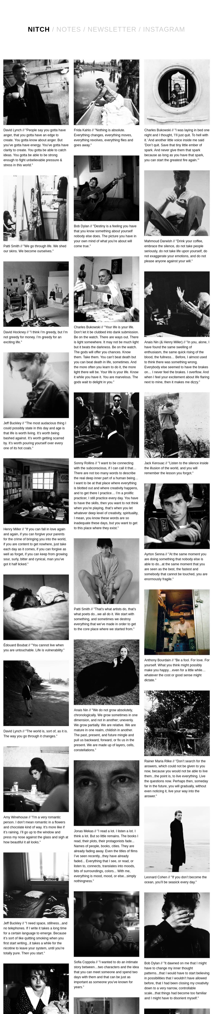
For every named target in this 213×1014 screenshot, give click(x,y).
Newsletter (112, 29)
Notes (69, 29)
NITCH (39, 29)
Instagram (164, 29)
